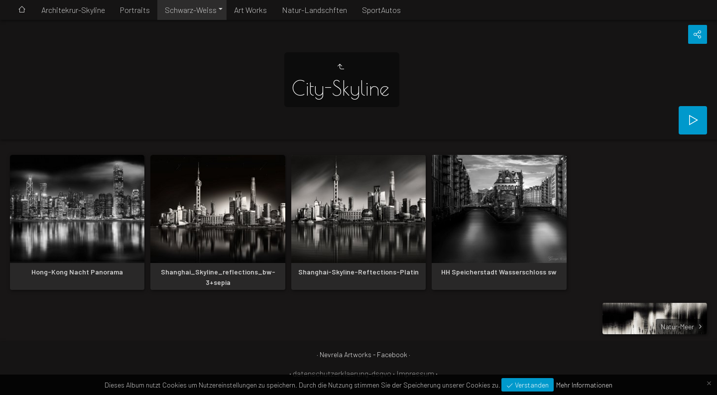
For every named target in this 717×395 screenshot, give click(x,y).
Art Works (250, 9)
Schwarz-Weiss (191, 9)
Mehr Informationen (584, 385)
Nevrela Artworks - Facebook (363, 354)
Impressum (415, 373)
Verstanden (531, 385)
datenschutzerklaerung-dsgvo (342, 373)
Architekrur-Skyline (73, 9)
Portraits (135, 9)
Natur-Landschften (314, 9)
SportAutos (381, 9)
